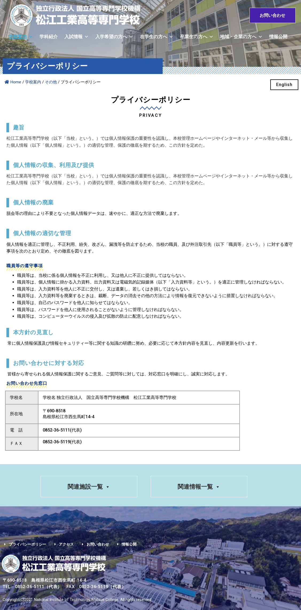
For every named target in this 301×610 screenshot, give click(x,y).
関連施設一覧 (88, 487)
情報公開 (278, 36)
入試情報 (76, 36)
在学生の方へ (156, 36)
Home (13, 82)
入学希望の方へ (114, 36)
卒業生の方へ (196, 36)
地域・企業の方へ (241, 36)
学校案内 (21, 36)
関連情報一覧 (199, 487)
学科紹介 (49, 36)
